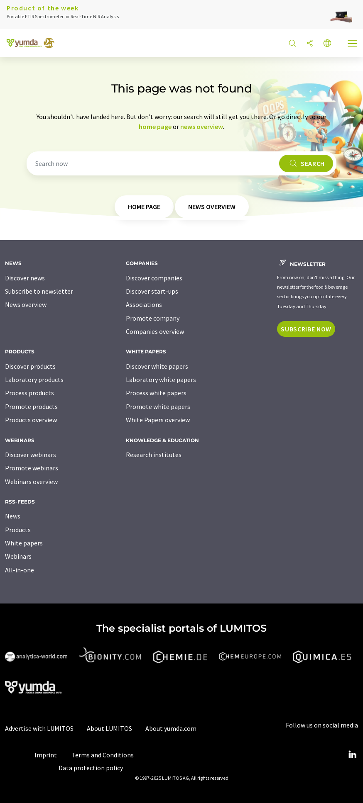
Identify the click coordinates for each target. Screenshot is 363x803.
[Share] (310, 44)
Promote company (152, 318)
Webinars (18, 556)
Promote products (31, 406)
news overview (201, 126)
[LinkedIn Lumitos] (352, 755)
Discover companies (154, 278)
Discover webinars (30, 454)
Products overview (31, 420)
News (12, 516)
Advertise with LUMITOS (39, 728)
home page (155, 126)
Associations (144, 304)
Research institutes (154, 454)
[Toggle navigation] (352, 44)
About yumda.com (170, 728)
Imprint (45, 755)
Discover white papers (157, 366)
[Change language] (327, 44)
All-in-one (19, 570)
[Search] (292, 44)
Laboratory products (34, 379)
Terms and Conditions (102, 755)
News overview (26, 304)
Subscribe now (306, 329)
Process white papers (156, 393)
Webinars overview (31, 481)
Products (18, 530)
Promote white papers (158, 406)
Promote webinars (31, 468)
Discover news (25, 278)
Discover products (30, 366)
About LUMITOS (109, 728)
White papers (24, 543)
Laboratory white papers (161, 379)
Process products (29, 393)
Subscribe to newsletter (39, 291)
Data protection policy (91, 768)
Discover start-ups (152, 291)
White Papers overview (158, 420)
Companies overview (155, 331)
